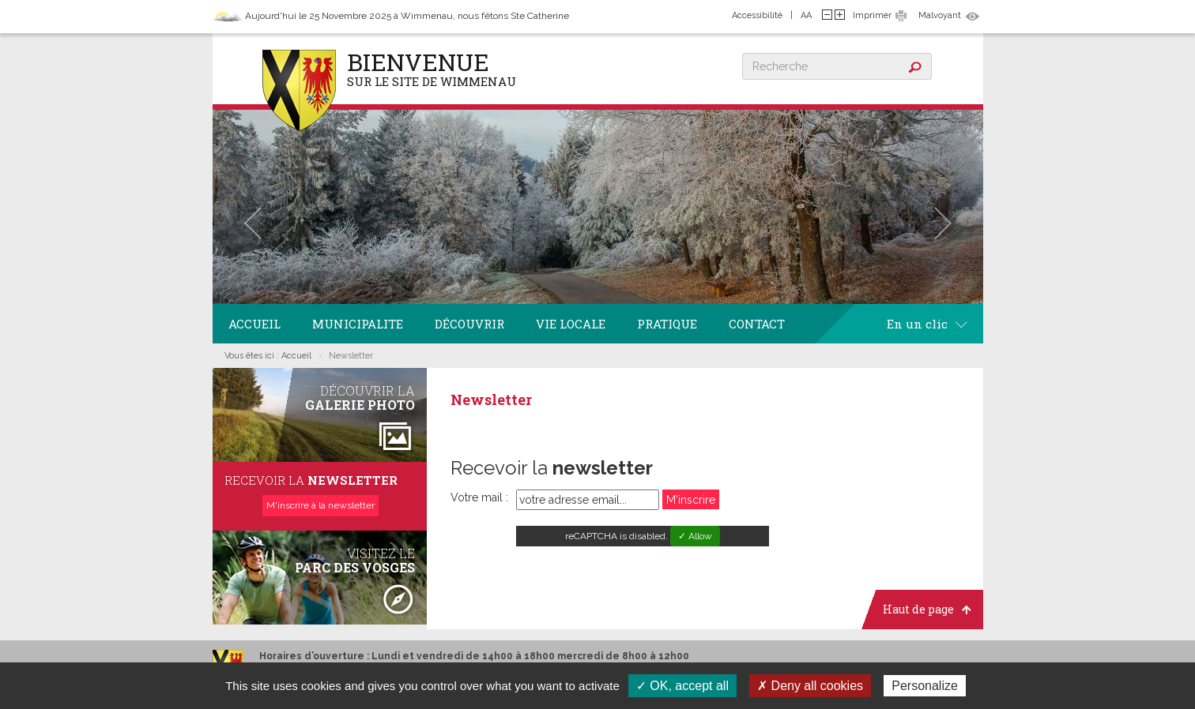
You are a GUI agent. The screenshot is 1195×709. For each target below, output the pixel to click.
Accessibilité (757, 15)
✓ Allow (695, 536)
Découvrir (469, 324)
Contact (757, 324)
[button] (253, 223)
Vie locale (570, 324)
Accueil (254, 324)
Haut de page (918, 609)
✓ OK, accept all (682, 685)
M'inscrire (690, 499)
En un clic (927, 324)
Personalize (925, 685)
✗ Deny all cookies (810, 685)
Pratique (667, 324)
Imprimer (872, 15)
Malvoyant (939, 15)
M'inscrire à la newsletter (320, 505)
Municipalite (357, 324)
